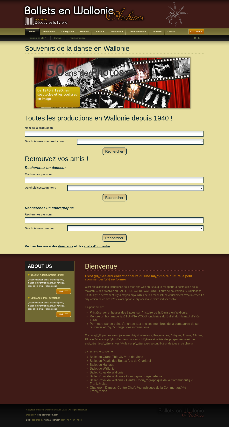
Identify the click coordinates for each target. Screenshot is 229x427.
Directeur (99, 31)
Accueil (32, 31)
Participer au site (77, 38)
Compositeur (116, 31)
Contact (171, 31)
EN (199, 38)
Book (28, 420)
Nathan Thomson (52, 420)
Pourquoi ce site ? (37, 38)
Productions (49, 31)
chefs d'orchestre (97, 246)
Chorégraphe (67, 31)
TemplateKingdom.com (47, 415)
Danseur (84, 31)
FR (194, 38)
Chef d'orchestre (137, 31)
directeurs (65, 246)
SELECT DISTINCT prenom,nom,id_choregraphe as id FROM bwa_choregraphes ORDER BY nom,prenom (135, 228)
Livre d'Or (157, 31)
